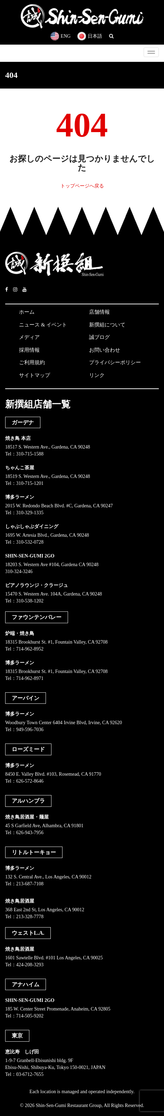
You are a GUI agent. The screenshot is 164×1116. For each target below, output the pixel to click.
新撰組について (107, 325)
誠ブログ (99, 337)
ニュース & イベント (43, 325)
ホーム (27, 312)
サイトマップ (34, 375)
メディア (29, 337)
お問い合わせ (104, 350)
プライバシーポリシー (115, 362)
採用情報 (29, 350)
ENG (60, 36)
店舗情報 (99, 312)
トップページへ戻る (82, 185)
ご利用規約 (32, 362)
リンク (97, 375)
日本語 (89, 36)
